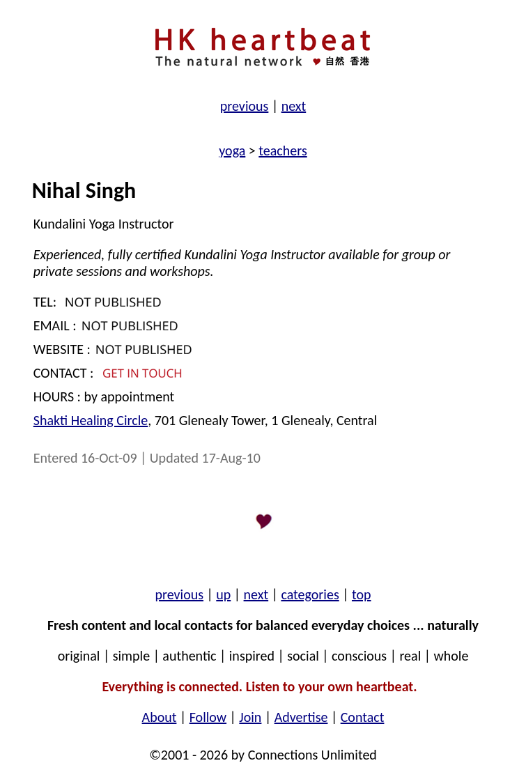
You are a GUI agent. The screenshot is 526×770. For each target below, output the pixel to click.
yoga (232, 150)
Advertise (301, 717)
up (223, 594)
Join (250, 717)
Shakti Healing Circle (90, 420)
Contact (363, 717)
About (159, 717)
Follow (207, 717)
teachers (282, 150)
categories (310, 594)
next (294, 106)
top (361, 594)
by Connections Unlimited (302, 754)
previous (244, 106)
